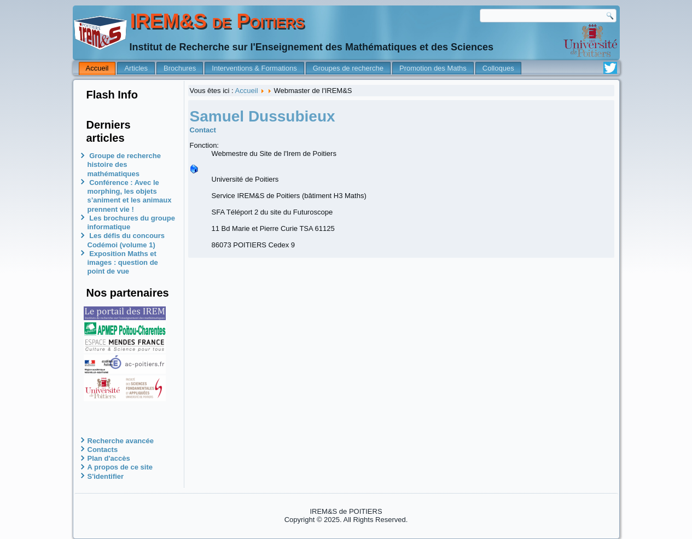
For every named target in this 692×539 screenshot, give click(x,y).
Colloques (498, 68)
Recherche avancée (121, 441)
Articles (136, 68)
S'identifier (106, 476)
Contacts (103, 449)
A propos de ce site (120, 467)
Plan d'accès (109, 458)
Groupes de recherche (348, 68)
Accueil (97, 68)
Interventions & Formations (254, 68)
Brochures (180, 68)
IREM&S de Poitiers (217, 21)
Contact (203, 130)
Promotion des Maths (433, 68)
